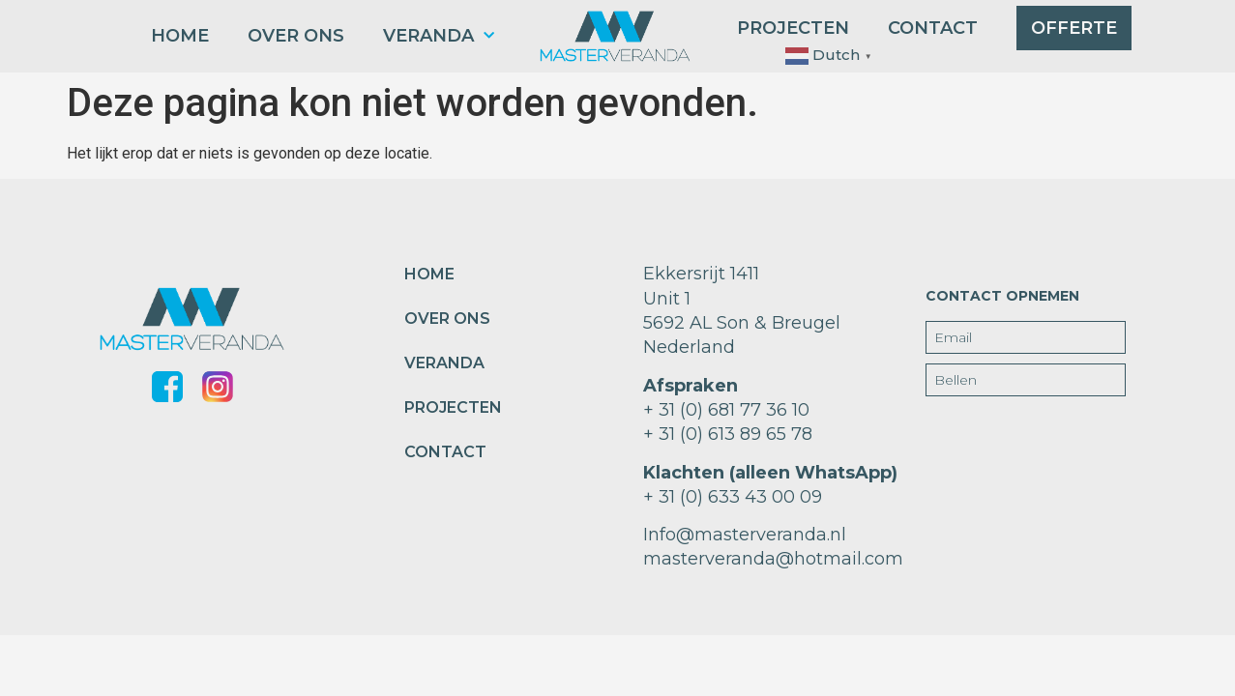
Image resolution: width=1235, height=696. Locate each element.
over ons (296, 35)
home (180, 35)
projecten (793, 28)
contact (933, 28)
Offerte (1074, 28)
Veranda (438, 36)
